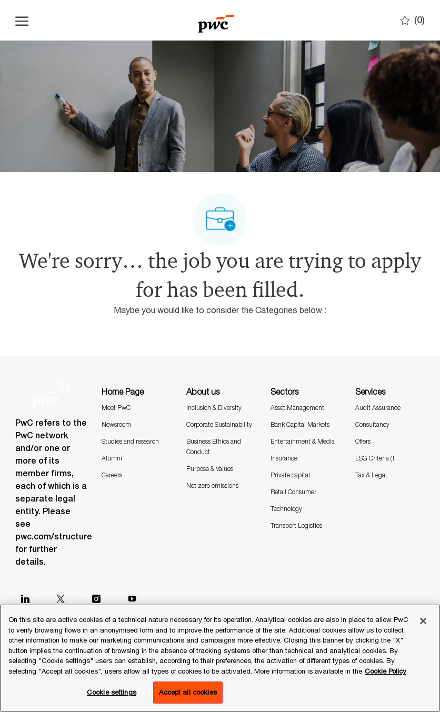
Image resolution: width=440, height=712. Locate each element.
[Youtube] (132, 598)
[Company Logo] (216, 20)
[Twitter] (60, 598)
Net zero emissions (212, 485)
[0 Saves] (412, 20)
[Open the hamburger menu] (21, 20)
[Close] (423, 621)
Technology (286, 509)
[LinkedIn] (24, 598)
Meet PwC (116, 408)
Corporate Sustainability (219, 424)
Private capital (290, 475)
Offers (363, 441)
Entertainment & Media (303, 441)
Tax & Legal (371, 475)
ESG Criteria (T (375, 458)
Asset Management (297, 408)
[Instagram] (96, 598)
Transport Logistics (296, 525)
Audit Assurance (378, 408)
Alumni (112, 458)
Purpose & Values (209, 469)
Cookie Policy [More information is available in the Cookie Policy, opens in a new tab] (385, 671)
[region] (220, 658)
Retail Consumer (293, 492)
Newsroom (116, 424)
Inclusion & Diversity (214, 408)
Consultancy (372, 424)
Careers (112, 475)
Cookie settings (111, 692)
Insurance (284, 458)
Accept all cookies (187, 692)
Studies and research (130, 441)
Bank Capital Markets (300, 424)
